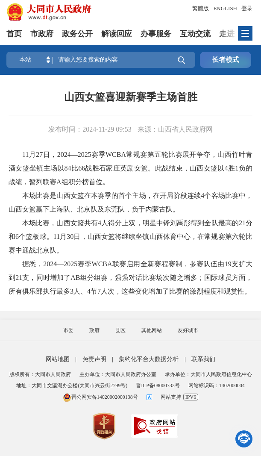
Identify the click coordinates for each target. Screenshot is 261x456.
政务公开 (77, 33)
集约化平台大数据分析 (149, 359)
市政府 (41, 33)
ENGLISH (225, 8)
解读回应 (116, 33)
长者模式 (225, 59)
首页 (14, 33)
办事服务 (156, 33)
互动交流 (195, 33)
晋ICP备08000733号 (158, 385)
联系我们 (203, 359)
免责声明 (94, 359)
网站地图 (58, 359)
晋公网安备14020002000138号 (100, 397)
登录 (246, 8)
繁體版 (200, 8)
